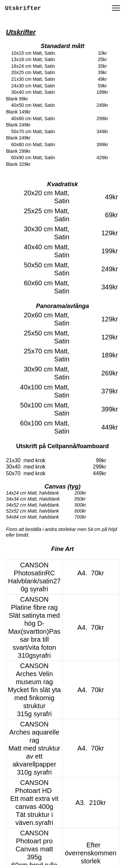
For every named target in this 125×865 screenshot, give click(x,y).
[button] (116, 8)
